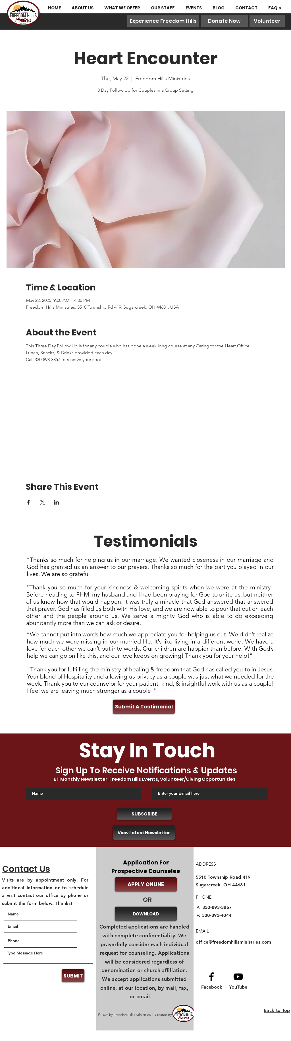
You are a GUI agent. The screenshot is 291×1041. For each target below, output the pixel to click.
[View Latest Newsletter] (144, 832)
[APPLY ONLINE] (146, 884)
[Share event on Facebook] (28, 502)
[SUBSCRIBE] (144, 814)
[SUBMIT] (73, 975)
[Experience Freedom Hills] (163, 21)
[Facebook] (211, 987)
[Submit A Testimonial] (144, 707)
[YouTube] (238, 987)
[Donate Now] (224, 21)
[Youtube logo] (238, 976)
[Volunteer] (267, 21)
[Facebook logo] (211, 976)
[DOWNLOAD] (146, 914)
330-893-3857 (217, 907)
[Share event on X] (42, 502)
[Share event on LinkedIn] (56, 502)
